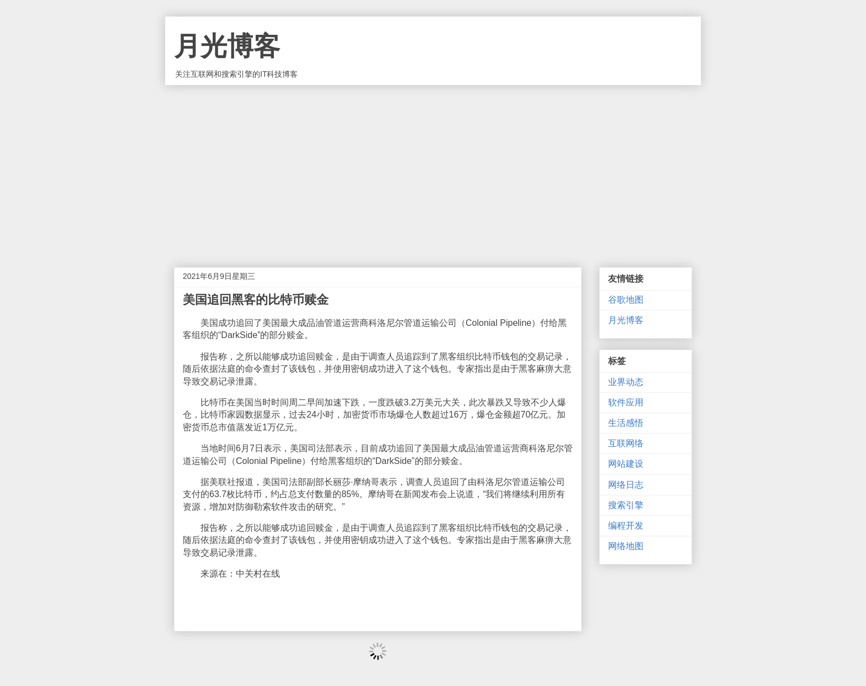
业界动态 (625, 382)
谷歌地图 (625, 299)
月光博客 (227, 46)
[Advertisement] (433, 168)
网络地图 (625, 546)
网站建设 (625, 463)
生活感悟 (625, 423)
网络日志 (625, 484)
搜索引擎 (625, 505)
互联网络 (625, 443)
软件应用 (625, 402)
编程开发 (625, 525)
